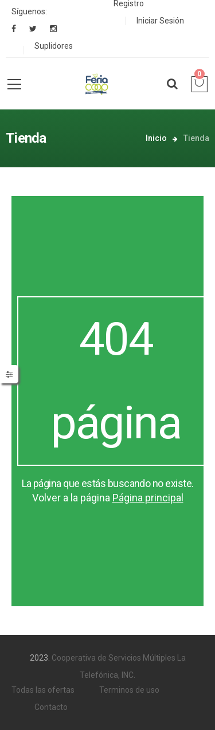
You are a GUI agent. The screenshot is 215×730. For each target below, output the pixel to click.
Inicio (156, 138)
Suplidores (53, 45)
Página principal (147, 498)
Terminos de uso (129, 689)
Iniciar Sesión (160, 20)
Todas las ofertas (43, 689)
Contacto (51, 707)
